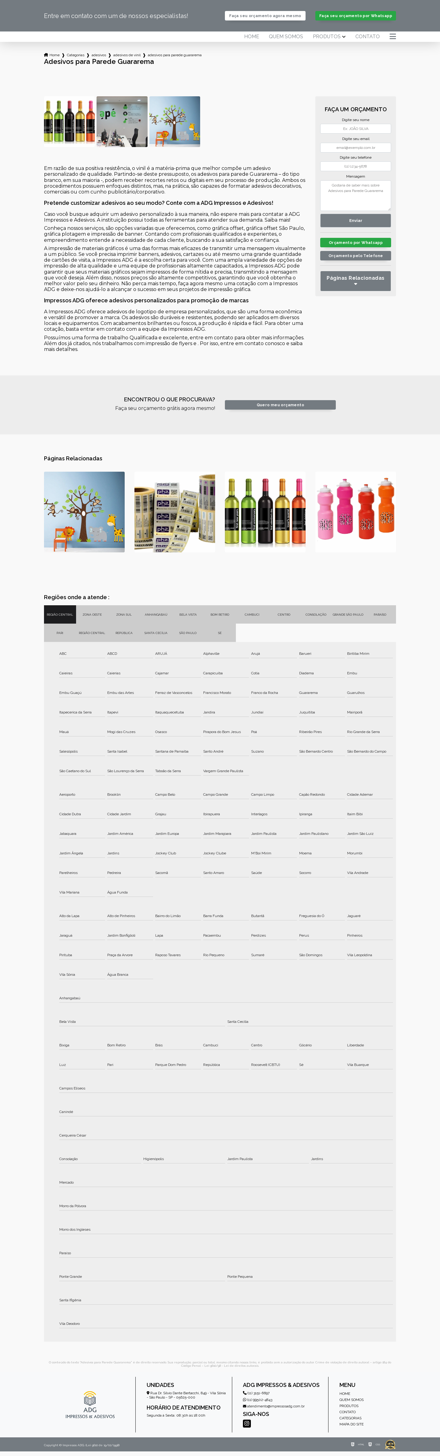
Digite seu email (355, 143)
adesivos (99, 59)
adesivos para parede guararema (175, 59)
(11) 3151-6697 (256, 1397)
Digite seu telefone (356, 162)
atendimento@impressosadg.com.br (274, 1411)
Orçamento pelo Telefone (356, 260)
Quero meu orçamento (280, 409)
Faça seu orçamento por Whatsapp (355, 18)
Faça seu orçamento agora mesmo (265, 18)
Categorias (75, 59)
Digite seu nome (355, 124)
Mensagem (355, 181)
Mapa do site (351, 1429)
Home (251, 41)
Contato (367, 41)
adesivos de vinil (127, 59)
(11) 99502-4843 (257, 1404)
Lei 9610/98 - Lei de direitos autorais (231, 1370)
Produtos (327, 41)
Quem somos (286, 41)
